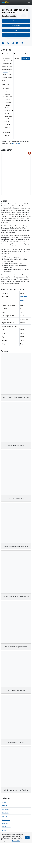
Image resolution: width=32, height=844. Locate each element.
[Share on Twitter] (8, 43)
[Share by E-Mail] (13, 43)
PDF (16, 35)
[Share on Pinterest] (29, 153)
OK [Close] (27, 838)
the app (5, 72)
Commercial (6, 820)
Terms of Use (15, 143)
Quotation (23, 297)
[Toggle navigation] (28, 2)
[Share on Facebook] (3, 43)
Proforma (5, 813)
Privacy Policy (16, 841)
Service (4, 806)
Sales (4, 802)
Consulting (5, 809)
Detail (16, 30)
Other (22, 300)
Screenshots (16, 26)
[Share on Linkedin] (17, 43)
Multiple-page (6, 827)
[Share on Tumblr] (22, 43)
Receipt (4, 816)
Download (16, 21)
